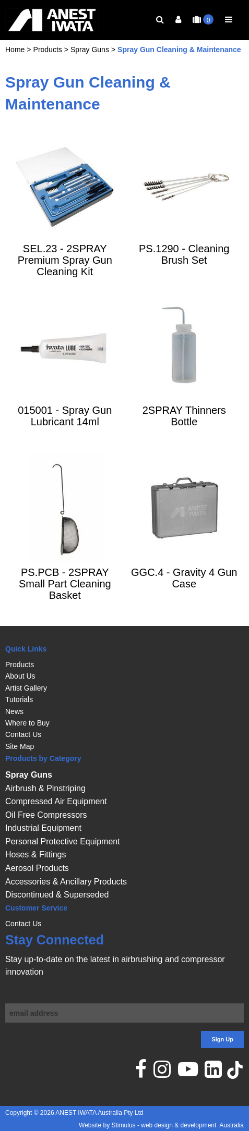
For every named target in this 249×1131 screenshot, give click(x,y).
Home (15, 60)
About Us (20, 676)
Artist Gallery (26, 688)
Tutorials (19, 699)
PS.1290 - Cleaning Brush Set (184, 265)
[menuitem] (124, 664)
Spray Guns (89, 60)
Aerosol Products (37, 868)
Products (47, 60)
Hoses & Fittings (35, 855)
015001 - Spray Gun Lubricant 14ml (65, 426)
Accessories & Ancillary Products (66, 881)
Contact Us (23, 735)
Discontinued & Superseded (57, 895)
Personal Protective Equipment (62, 841)
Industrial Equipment (43, 828)
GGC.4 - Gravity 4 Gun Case (184, 588)
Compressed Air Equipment (56, 801)
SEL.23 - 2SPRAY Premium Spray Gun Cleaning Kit (65, 271)
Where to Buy (27, 723)
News (14, 711)
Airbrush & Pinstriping (45, 788)
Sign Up (222, 1040)
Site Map (19, 746)
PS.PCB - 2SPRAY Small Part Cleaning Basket (65, 594)
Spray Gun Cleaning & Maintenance (179, 60)
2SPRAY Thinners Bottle (184, 426)
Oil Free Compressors (46, 814)
